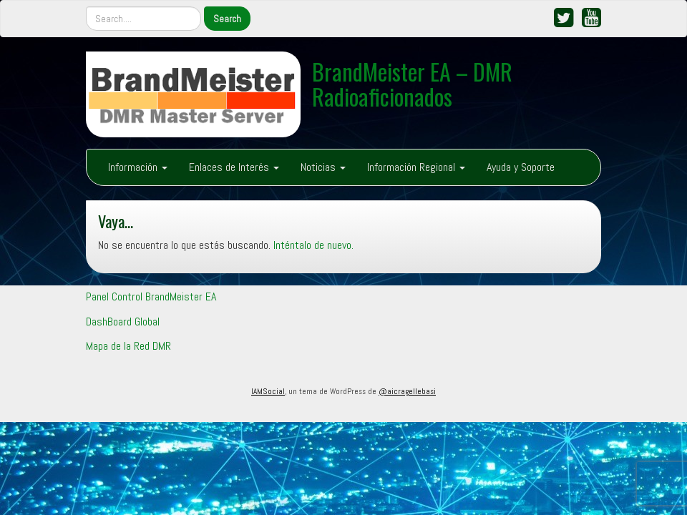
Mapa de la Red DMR (128, 345)
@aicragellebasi (407, 391)
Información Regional (416, 167)
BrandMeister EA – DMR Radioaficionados (412, 83)
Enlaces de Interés (234, 167)
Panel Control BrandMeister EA (151, 296)
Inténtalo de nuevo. (313, 244)
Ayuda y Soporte (521, 167)
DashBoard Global (123, 321)
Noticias (323, 167)
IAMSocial (268, 391)
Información (137, 167)
